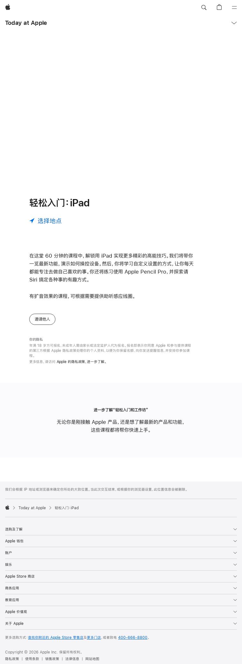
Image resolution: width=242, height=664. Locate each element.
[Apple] (8, 7)
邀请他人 (42, 319)
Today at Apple (26, 23)
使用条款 (32, 659)
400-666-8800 (132, 637)
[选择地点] (45, 220)
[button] (203, 7)
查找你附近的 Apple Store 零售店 (55, 637)
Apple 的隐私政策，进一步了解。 (82, 362)
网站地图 (92, 659)
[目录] (234, 7)
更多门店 (94, 637)
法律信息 (72, 659)
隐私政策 (12, 659)
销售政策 (52, 659)
